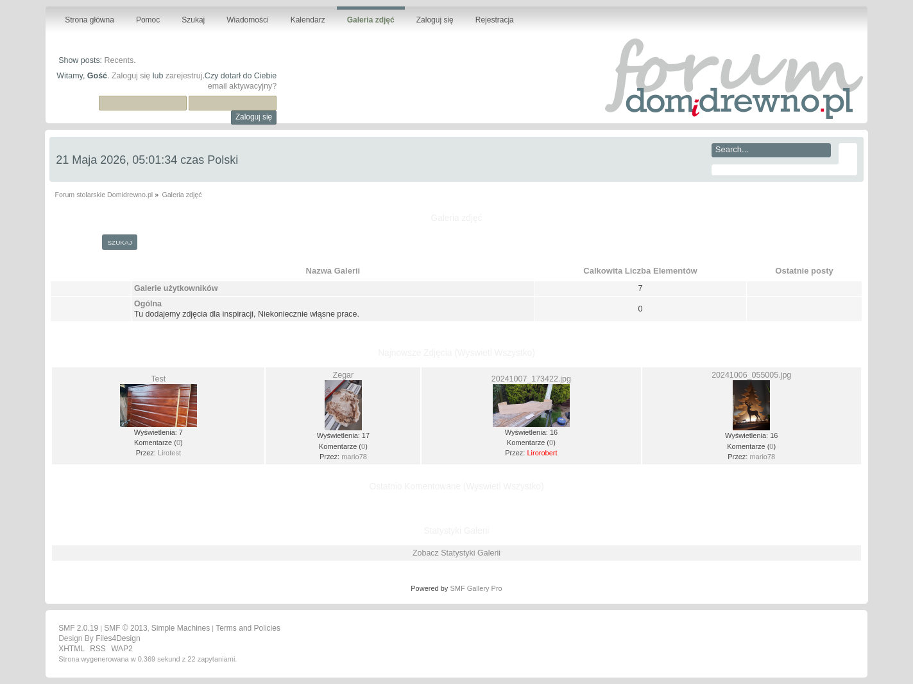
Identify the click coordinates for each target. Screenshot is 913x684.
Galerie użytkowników (176, 288)
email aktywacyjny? (242, 86)
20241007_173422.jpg (531, 378)
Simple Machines (180, 628)
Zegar (343, 375)
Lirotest (169, 453)
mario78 (354, 456)
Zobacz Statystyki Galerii (456, 552)
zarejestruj (184, 75)
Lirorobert (542, 453)
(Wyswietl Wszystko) (494, 353)
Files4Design (118, 638)
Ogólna (148, 303)
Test (158, 378)
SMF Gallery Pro (476, 588)
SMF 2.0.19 (78, 628)
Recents (119, 60)
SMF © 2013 (126, 628)
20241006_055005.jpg (751, 375)
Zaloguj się (131, 75)
